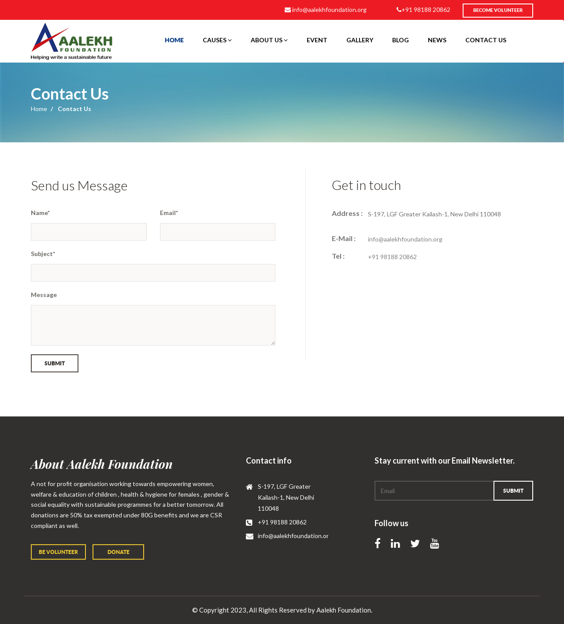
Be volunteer (58, 552)
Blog (400, 40)
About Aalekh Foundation (102, 464)
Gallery (359, 40)
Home (174, 40)
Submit (55, 363)
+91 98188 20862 (423, 9)
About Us (269, 40)
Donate (119, 552)
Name (40, 212)
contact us (485, 40)
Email (169, 212)
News (437, 40)
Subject (43, 253)
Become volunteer (498, 10)
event (317, 40)
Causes (217, 40)
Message (44, 294)
